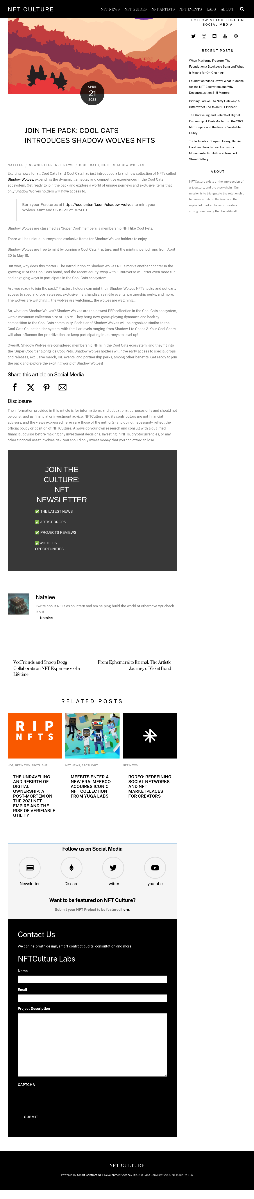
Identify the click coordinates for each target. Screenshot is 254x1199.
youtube (155, 883)
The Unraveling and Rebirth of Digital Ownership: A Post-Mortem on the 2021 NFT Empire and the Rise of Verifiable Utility (34, 796)
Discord (71, 883)
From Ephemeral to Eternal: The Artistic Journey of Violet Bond (134, 665)
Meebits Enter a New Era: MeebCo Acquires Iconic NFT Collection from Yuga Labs (91, 786)
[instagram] (204, 35)
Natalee (16, 165)
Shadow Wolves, (21, 179)
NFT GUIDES (136, 9)
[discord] (214, 35)
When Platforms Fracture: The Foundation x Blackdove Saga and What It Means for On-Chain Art (216, 66)
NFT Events (190, 9)
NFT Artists (163, 9)
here (125, 910)
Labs (211, 9)
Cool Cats (89, 165)
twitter (113, 883)
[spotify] (235, 35)
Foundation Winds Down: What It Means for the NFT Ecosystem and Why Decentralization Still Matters (216, 86)
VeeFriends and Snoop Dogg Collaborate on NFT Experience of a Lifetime (46, 669)
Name (23, 971)
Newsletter (30, 883)
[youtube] (225, 35)
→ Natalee (44, 618)
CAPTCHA (26, 1085)
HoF (10, 765)
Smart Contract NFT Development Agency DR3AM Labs (113, 1175)
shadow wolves (129, 165)
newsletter (41, 165)
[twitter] (193, 35)
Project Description (34, 1009)
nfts (106, 165)
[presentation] (51, 1098)
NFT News (110, 9)
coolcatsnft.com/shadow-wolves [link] (98, 204)
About (227, 9)
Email (22, 990)
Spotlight (39, 765)
